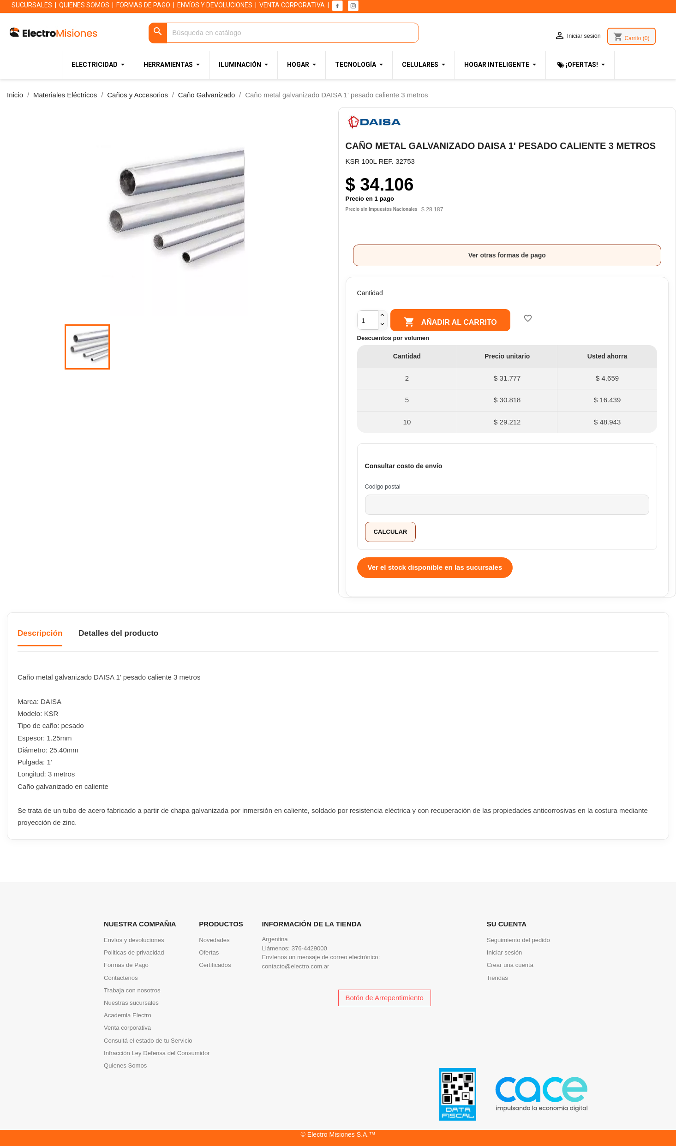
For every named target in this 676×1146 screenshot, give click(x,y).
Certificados (215, 964)
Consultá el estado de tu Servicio (148, 1040)
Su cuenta (506, 924)
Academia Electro (127, 1015)
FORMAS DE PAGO (143, 5)
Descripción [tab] (40, 633)
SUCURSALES (32, 5)
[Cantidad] (368, 319)
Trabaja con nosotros (132, 990)
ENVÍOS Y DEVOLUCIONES (214, 5)
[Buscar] (284, 33)
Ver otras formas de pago (507, 255)
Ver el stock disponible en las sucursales (435, 567)
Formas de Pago (126, 964)
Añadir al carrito (450, 322)
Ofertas (209, 952)
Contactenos (121, 977)
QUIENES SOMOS (84, 5)
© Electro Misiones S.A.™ (338, 1134)
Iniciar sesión (504, 952)
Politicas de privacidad (134, 952)
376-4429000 (309, 948)
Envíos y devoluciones (134, 940)
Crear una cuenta (510, 964)
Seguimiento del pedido (518, 940)
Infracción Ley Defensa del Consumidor (157, 1053)
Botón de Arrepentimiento (385, 998)
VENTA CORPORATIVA (292, 5)
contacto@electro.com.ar (295, 966)
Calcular (390, 531)
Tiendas (497, 977)
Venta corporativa (127, 1027)
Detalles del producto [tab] (118, 633)
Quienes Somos (125, 1065)
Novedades (214, 940)
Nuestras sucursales (131, 1002)
